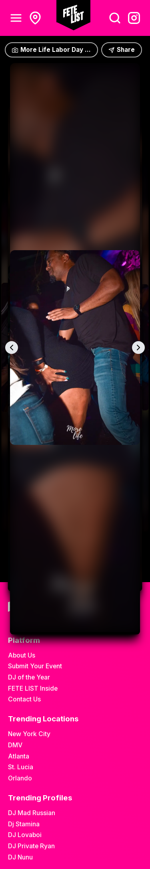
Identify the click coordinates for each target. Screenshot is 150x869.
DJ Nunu (20, 857)
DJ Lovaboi (25, 835)
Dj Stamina (24, 824)
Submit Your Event (35, 666)
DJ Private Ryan (31, 846)
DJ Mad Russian (31, 813)
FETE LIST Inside (33, 688)
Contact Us (24, 699)
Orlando (20, 778)
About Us (21, 655)
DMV (15, 745)
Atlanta (18, 756)
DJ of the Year (29, 677)
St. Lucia (20, 767)
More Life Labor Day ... (51, 49)
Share (121, 49)
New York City (29, 734)
